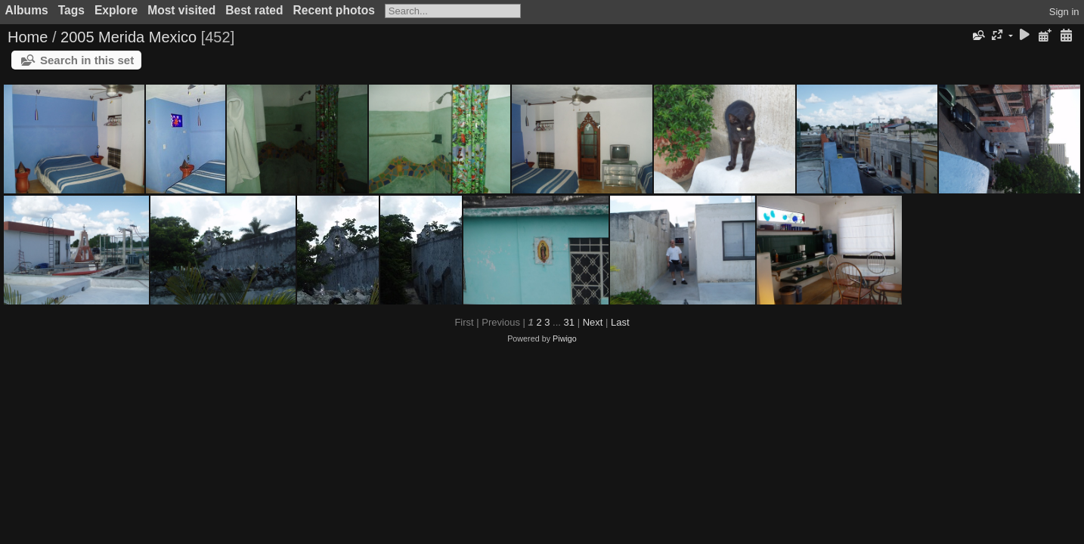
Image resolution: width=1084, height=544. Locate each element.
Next (593, 322)
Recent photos (334, 10)
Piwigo (565, 338)
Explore (116, 10)
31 (569, 322)
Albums (26, 10)
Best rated (254, 10)
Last (620, 322)
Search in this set (87, 60)
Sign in (1064, 11)
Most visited (181, 10)
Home (28, 37)
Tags (71, 10)
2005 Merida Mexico (128, 37)
